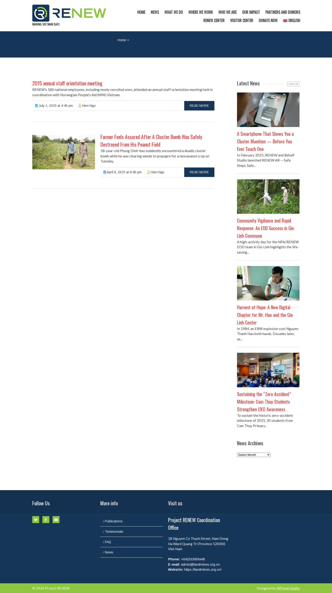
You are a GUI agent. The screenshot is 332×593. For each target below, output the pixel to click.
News (155, 12)
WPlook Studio (288, 588)
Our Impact (251, 12)
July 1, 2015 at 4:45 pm (54, 105)
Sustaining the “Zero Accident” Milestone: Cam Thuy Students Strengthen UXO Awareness (264, 402)
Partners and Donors (282, 12)
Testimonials (114, 531)
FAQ (108, 542)
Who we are (227, 12)
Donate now (268, 20)
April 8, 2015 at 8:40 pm (122, 172)
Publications (114, 521)
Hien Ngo (87, 105)
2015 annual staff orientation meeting (67, 83)
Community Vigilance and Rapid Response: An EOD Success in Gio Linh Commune (265, 228)
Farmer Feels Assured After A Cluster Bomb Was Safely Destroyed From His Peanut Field (151, 140)
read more (199, 105)
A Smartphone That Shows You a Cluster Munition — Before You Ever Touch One (265, 141)
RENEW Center (214, 20)
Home (141, 12)
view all (293, 84)
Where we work (200, 12)
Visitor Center (241, 20)
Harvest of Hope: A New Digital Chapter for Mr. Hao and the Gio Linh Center (265, 315)
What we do (173, 12)
